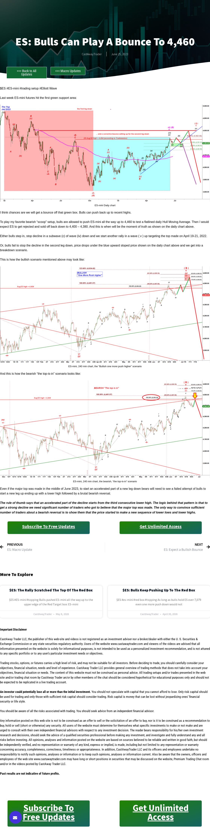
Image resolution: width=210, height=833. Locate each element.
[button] (15, 817)
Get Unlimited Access (161, 526)
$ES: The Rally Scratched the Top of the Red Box (51, 590)
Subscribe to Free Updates (48, 526)
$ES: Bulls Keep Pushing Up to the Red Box (159, 590)
